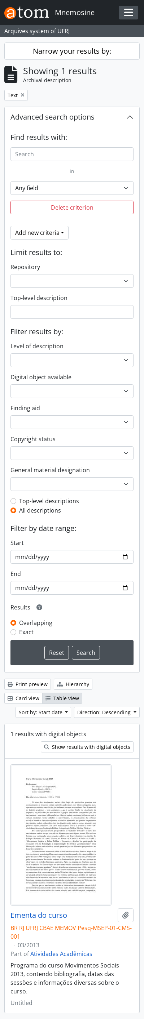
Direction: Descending (104, 712)
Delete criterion (72, 207)
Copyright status (33, 439)
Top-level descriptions (49, 501)
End (15, 574)
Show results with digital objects (87, 746)
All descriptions (40, 510)
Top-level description (38, 298)
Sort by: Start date (41, 712)
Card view (23, 698)
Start (17, 543)
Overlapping (35, 623)
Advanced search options (52, 117)
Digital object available (40, 377)
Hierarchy (73, 684)
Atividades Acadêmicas (61, 954)
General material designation (50, 470)
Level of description (37, 346)
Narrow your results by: (72, 51)
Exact (26, 632)
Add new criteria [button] (37, 233)
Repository (25, 267)
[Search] (72, 154)
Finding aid (25, 408)
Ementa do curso (38, 915)
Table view (62, 698)
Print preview (28, 684)
